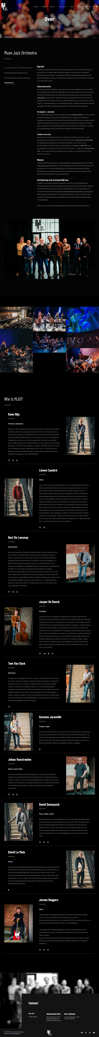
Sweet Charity (64, 163)
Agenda (52, 6)
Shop (71, 6)
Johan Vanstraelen (15, 1033)
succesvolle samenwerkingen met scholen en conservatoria (74, 191)
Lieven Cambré (33, 1016)
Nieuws (36, 6)
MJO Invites (62, 6)
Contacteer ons (9, 82)
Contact (80, 6)
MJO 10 (62, 168)
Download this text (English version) (16, 73)
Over (44, 6)
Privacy (22, 1032)
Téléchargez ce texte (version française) (17, 78)
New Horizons (78, 163)
